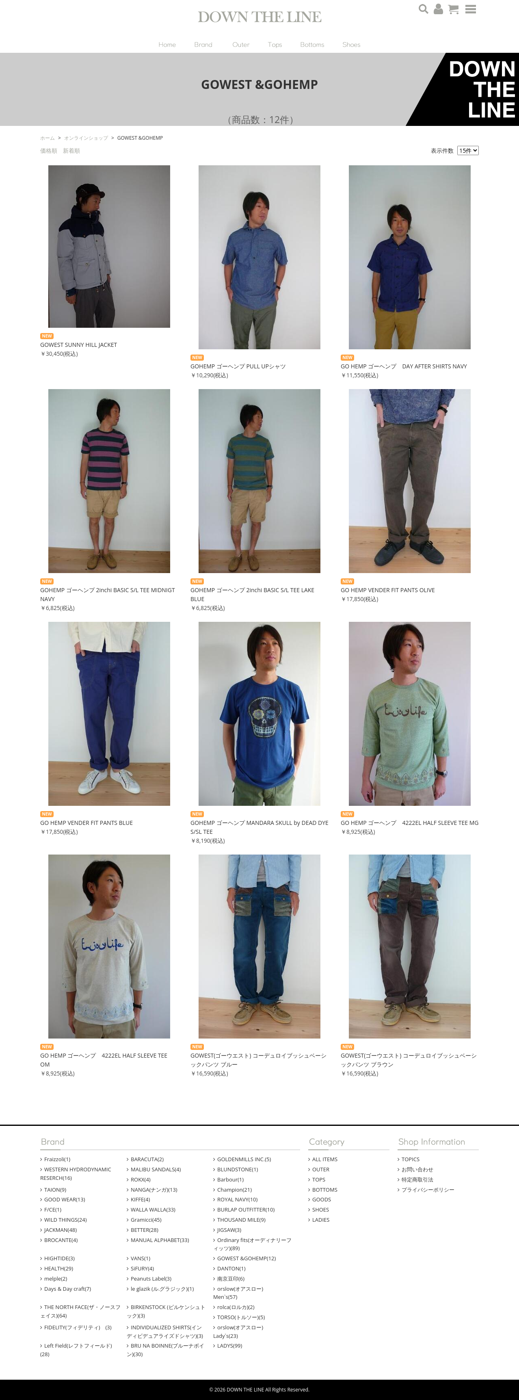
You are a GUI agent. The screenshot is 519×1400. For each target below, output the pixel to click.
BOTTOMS (324, 1189)
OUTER (320, 1169)
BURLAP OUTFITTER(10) (246, 1209)
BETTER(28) (144, 1229)
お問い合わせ (417, 1169)
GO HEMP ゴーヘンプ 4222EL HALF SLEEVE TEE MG (410, 823)
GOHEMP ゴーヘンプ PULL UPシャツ (238, 366)
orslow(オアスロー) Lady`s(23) (243, 1331)
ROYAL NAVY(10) (237, 1199)
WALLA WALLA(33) (153, 1209)
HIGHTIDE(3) (59, 1258)
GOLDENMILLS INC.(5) (244, 1159)
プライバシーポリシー (428, 1189)
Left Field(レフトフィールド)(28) (76, 1350)
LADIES (320, 1219)
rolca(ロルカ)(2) (236, 1307)
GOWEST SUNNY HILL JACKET (78, 344)
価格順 (48, 150)
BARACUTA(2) (147, 1159)
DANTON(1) (231, 1268)
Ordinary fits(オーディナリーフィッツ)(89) (252, 1244)
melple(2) (55, 1278)
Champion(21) (234, 1189)
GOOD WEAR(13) (64, 1199)
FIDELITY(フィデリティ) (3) (78, 1327)
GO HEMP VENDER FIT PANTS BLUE (86, 823)
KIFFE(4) (140, 1199)
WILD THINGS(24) (65, 1219)
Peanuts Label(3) (151, 1278)
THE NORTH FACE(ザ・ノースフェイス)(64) (80, 1311)
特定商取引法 (417, 1179)
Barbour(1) (230, 1179)
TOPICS (411, 1159)
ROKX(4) (141, 1179)
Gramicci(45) (146, 1219)
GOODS (321, 1199)
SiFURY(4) (142, 1268)
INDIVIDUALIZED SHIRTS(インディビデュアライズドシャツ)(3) (165, 1331)
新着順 (71, 150)
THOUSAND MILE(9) (241, 1219)
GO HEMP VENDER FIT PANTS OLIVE (388, 590)
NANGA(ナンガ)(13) (154, 1189)
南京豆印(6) (230, 1278)
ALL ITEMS (324, 1159)
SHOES (320, 1209)
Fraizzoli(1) (57, 1159)
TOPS (318, 1179)
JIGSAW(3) (229, 1229)
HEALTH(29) (58, 1268)
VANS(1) (140, 1258)
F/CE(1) (52, 1209)
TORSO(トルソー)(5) (241, 1317)
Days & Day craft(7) (67, 1288)
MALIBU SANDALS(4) (156, 1169)
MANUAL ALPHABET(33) (160, 1240)
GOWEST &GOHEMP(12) (246, 1258)
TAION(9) (55, 1189)
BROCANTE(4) (61, 1240)
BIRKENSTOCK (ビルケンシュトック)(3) (166, 1311)
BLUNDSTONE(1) (237, 1169)
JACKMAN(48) (60, 1229)
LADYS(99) (229, 1345)
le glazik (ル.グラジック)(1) (162, 1288)
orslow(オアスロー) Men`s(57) (243, 1293)
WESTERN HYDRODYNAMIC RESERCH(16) (75, 1173)
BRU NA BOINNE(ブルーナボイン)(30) (165, 1350)
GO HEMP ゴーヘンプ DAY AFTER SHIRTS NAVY (404, 366)
